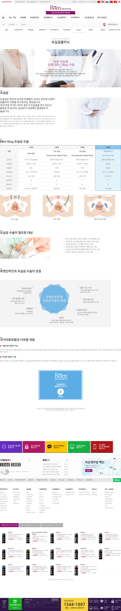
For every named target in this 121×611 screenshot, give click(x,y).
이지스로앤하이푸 (44, 2)
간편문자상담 (108, 501)
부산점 (58, 564)
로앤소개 (74, 1)
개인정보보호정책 (20, 480)
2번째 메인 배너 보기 (102, 473)
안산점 (10, 564)
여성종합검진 (34, 17)
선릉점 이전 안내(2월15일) (50, 469)
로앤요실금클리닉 (32, 2)
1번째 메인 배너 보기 (100, 473)
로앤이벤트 (94, 494)
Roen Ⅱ (41, 494)
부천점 (106, 548)
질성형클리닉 (48, 17)
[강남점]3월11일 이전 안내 (50, 464)
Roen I (41, 492)
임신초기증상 (16, 492)
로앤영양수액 (42, 510)
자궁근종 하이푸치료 (84, 492)
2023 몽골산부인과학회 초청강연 (52, 466)
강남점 (10, 532)
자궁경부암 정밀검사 (44, 508)
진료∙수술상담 (102, 17)
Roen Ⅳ (41, 499)
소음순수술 (55, 501)
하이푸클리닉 (75, 17)
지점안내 (53, 480)
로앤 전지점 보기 (113, 24)
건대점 (82, 532)
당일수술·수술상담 (109, 492)
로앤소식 (94, 492)
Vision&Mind (3, 501)
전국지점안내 (3, 505)
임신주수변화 (16, 499)
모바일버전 (70, 480)
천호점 (106, 532)
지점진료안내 (82, 1)
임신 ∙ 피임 (12, 17)
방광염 (103, 30)
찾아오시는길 (3, 510)
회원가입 (93, 1)
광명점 (34, 548)
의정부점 (83, 548)
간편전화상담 (108, 503)
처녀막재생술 (55, 503)
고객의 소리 (79, 480)
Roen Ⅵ (41, 503)
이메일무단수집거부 (41, 480)
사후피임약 (16, 503)
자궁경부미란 (18, 30)
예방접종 (41, 512)
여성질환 (23, 17)
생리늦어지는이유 (114, 30)
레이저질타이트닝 (57, 496)
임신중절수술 (89, 17)
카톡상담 (107, 496)
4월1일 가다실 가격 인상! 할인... (52, 474)
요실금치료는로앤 (70, 492)
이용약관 (30, 480)
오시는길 (61, 480)
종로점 (58, 532)
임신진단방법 (16, 494)
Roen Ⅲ (41, 496)
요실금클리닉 (61, 17)
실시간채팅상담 (109, 499)
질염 (6, 30)
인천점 (34, 564)
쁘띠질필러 (55, 499)
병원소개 (2, 492)
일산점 (58, 548)
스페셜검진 (42, 505)
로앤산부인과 (8, 2)
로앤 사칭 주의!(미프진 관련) (51, 472)
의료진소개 (3, 503)
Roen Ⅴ (41, 501)
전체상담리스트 (109, 508)
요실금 (24, 24)
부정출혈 (30, 30)
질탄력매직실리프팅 (57, 494)
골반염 (90, 30)
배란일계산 (16, 496)
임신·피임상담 (108, 494)
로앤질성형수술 (20, 2)
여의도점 (11, 548)
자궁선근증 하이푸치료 (84, 494)
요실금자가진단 (70, 494)
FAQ (106, 505)
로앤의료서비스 (4, 499)
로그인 (88, 1)
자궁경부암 (66, 30)
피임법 (15, 501)
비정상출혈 (29, 496)
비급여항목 (89, 480)
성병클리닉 (42, 30)
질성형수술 (55, 492)
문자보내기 (55, 599)
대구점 (82, 564)
